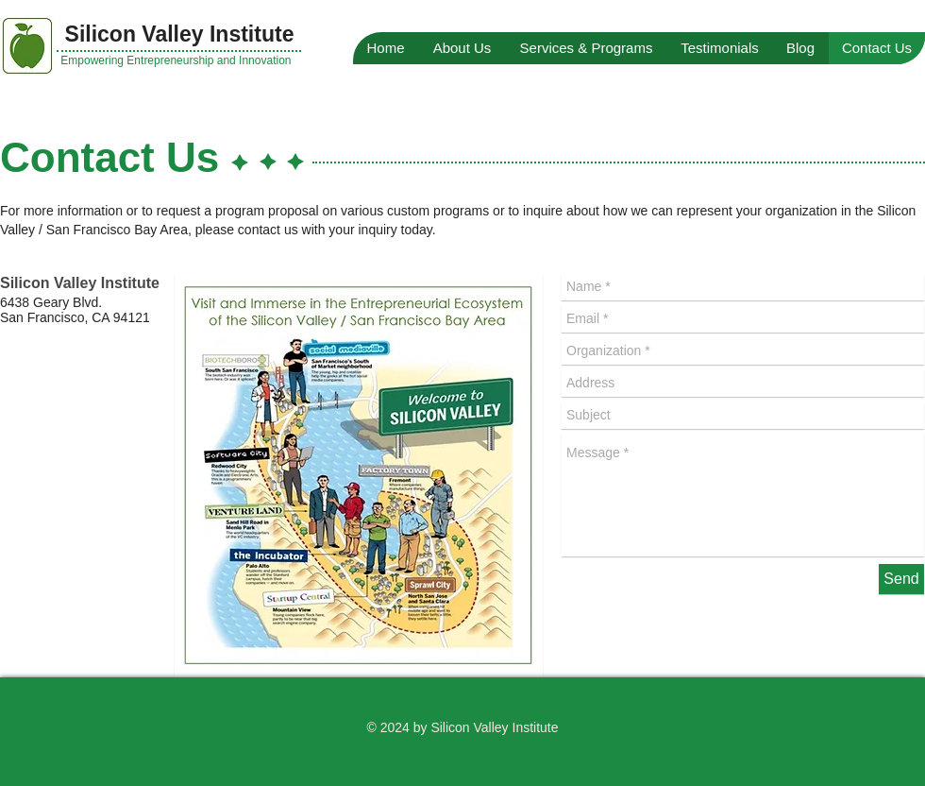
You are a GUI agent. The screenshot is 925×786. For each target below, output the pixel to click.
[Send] (901, 579)
